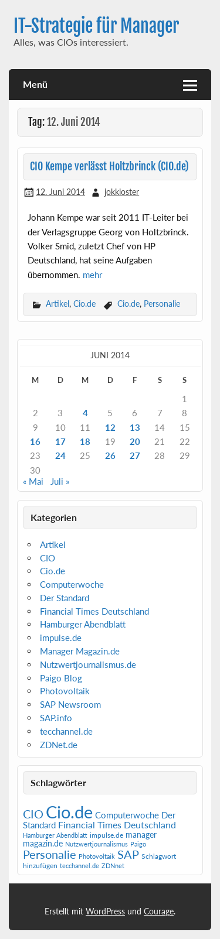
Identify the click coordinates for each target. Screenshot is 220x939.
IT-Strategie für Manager (96, 26)
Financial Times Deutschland (94, 611)
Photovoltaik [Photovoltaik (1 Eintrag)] (97, 856)
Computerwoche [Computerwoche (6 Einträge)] (127, 815)
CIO (47, 558)
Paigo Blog (61, 678)
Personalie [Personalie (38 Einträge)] (49, 854)
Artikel (57, 304)
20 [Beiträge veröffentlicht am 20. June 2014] (135, 441)
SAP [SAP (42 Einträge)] (128, 854)
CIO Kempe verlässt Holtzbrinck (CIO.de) (109, 166)
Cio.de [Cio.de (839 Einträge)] (69, 811)
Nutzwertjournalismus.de (88, 664)
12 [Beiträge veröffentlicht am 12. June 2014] (110, 427)
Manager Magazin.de (80, 651)
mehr (92, 274)
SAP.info (56, 717)
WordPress (105, 911)
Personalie (162, 304)
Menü (35, 84)
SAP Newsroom (70, 704)
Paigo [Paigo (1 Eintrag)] (138, 844)
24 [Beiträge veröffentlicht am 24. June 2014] (60, 455)
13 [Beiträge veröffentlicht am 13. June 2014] (135, 427)
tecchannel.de (66, 731)
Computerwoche (72, 584)
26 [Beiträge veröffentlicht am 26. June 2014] (110, 455)
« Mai (33, 481)
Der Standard (64, 597)
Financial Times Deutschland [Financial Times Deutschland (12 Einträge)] (117, 824)
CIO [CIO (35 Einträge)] (33, 814)
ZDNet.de (58, 744)
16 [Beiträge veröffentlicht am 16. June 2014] (35, 441)
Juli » (59, 481)
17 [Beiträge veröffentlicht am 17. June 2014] (60, 441)
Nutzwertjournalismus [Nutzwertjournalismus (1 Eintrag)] (96, 844)
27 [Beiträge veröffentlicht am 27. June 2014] (135, 455)
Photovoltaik (65, 691)
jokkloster (121, 192)
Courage (159, 911)
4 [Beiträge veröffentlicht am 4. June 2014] (85, 412)
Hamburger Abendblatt (83, 624)
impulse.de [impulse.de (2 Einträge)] (106, 835)
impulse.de (61, 637)
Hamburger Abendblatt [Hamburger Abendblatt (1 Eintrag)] (55, 835)
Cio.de (84, 304)
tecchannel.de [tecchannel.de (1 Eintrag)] (79, 865)
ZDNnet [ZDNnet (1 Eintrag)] (112, 865)
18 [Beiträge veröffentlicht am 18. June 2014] (85, 441)
